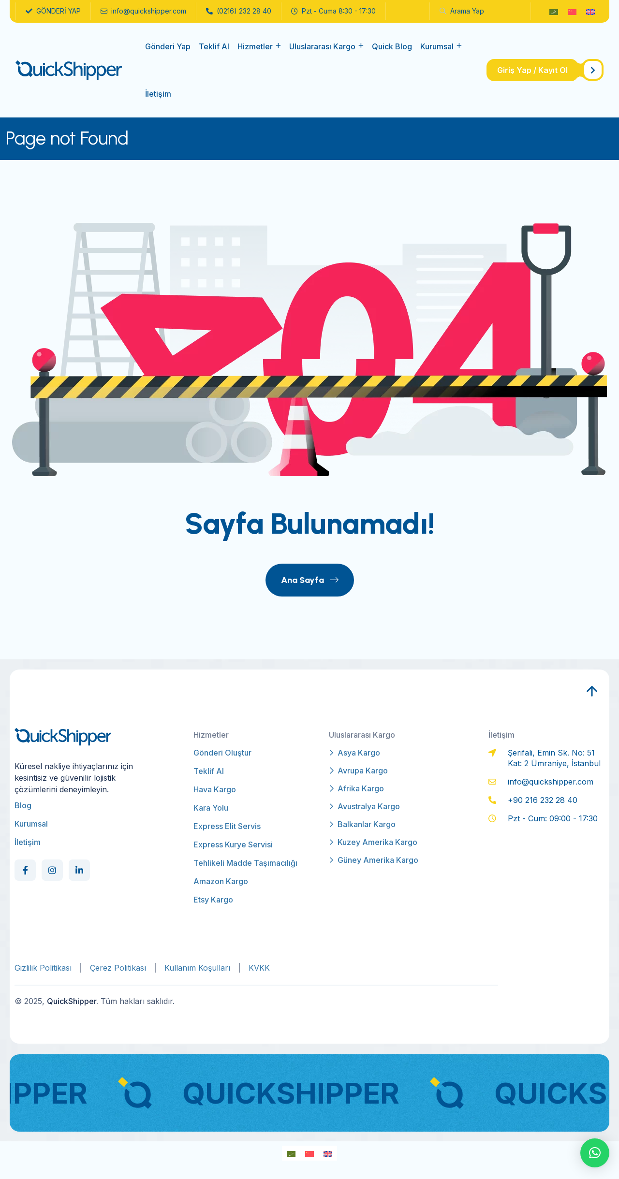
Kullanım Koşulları (197, 968)
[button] (594, 1152)
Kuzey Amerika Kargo (373, 842)
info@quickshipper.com (550, 781)
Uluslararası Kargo (322, 46)
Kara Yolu (210, 808)
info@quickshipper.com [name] (143, 11)
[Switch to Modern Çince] (572, 11)
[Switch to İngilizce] (590, 11)
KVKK (259, 968)
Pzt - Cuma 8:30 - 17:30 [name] (333, 11)
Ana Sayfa (310, 580)
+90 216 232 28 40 (542, 800)
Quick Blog (392, 46)
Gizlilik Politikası (43, 968)
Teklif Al (214, 46)
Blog (23, 805)
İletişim (158, 94)
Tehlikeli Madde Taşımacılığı (245, 863)
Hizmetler (255, 46)
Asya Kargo (354, 752)
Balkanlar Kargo (362, 824)
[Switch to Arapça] (554, 11)
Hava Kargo (214, 789)
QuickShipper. (72, 1001)
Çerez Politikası (118, 968)
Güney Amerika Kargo (373, 860)
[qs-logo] (68, 70)
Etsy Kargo (213, 899)
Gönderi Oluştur (222, 752)
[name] (545, 70)
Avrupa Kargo (358, 770)
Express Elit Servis (227, 826)
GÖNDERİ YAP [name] (53, 11)
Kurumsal (437, 46)
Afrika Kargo (356, 788)
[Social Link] (25, 870)
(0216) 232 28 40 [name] (238, 11)
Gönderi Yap (168, 46)
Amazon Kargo (220, 881)
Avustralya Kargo (364, 806)
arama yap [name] (462, 11)
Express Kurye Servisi (233, 844)
